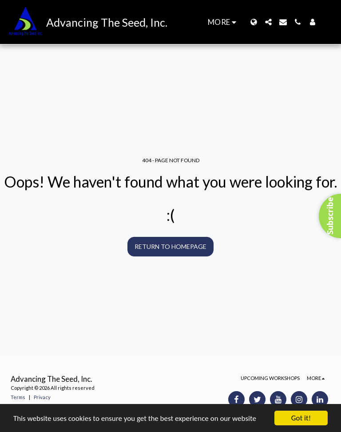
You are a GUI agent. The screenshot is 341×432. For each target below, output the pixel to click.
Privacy (42, 397)
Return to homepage (170, 246)
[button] (268, 22)
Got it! (301, 418)
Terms (18, 397)
